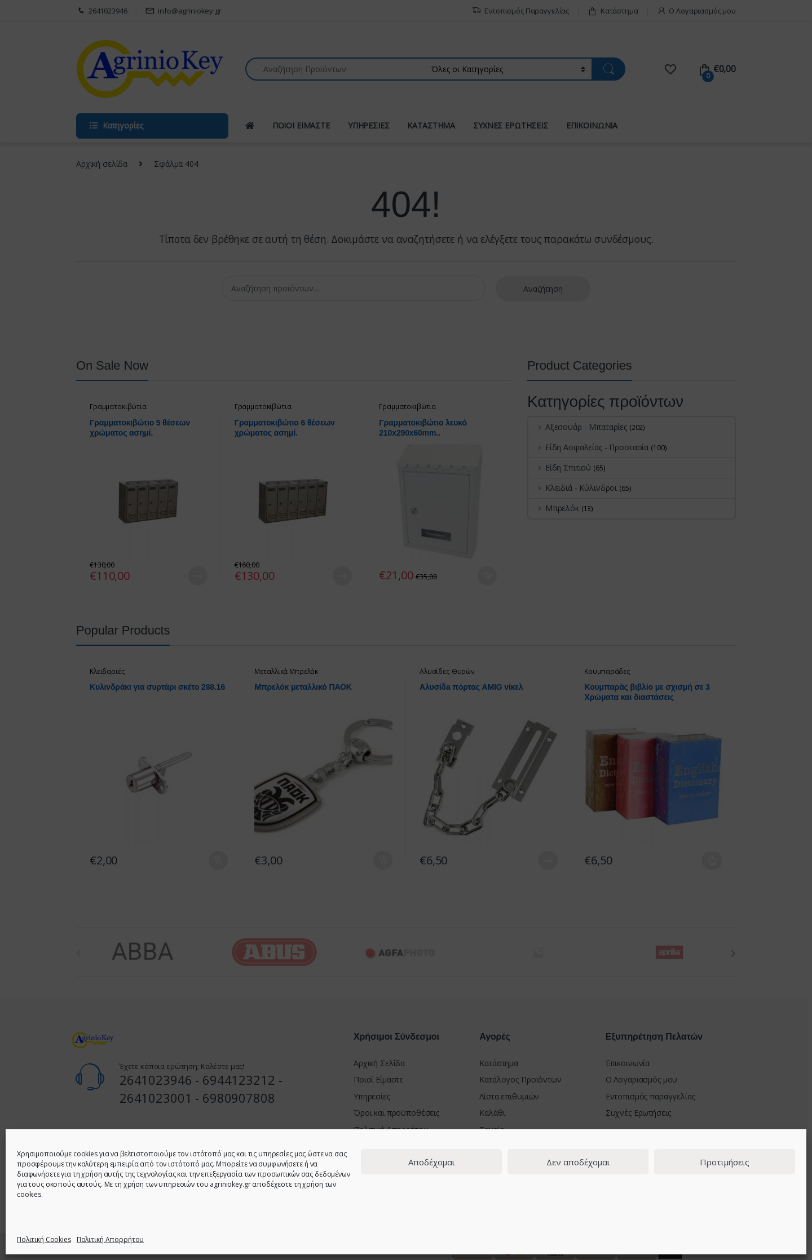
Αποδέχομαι (431, 1162)
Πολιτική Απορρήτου (110, 1239)
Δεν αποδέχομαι (578, 1162)
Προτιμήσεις (724, 1162)
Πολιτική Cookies (44, 1239)
